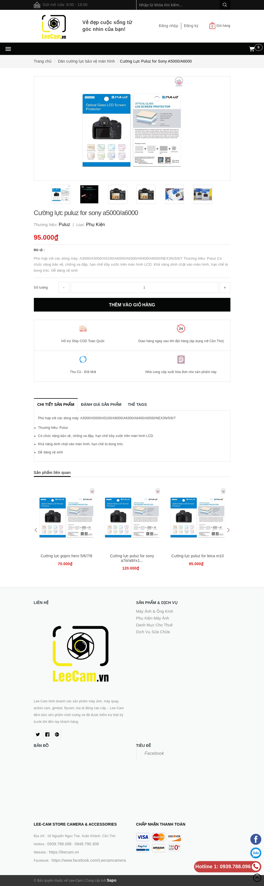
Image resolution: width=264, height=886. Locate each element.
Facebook (154, 753)
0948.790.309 (87, 844)
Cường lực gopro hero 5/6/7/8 (66, 556)
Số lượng (41, 287)
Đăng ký (191, 26)
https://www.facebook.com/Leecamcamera (89, 860)
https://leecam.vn (64, 852)
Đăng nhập (168, 26)
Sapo (111, 880)
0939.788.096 (59, 844)
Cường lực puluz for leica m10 (197, 556)
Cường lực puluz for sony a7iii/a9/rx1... (132, 558)
